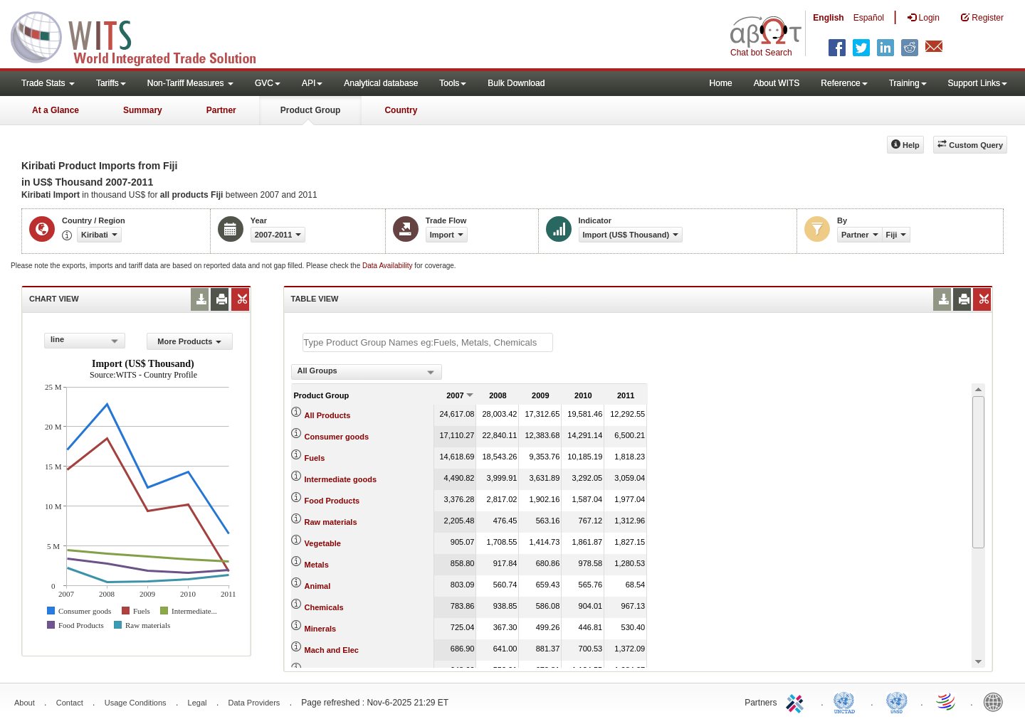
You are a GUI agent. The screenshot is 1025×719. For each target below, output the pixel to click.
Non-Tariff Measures (190, 83)
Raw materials (331, 522)
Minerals (321, 628)
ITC (797, 701)
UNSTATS (897, 701)
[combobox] (84, 340)
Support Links (977, 83)
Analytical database (381, 83)
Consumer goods (337, 436)
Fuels (315, 458)
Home (721, 83)
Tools (452, 83)
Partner (221, 110)
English (828, 18)
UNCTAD (847, 701)
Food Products (332, 500)
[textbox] (428, 342)
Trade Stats (48, 83)
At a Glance (55, 110)
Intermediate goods (341, 479)
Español (868, 18)
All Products (328, 415)
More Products (189, 341)
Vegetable (323, 543)
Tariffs (111, 83)
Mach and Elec (332, 650)
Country (400, 110)
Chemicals (324, 607)
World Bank (996, 701)
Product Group (310, 110)
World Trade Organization (946, 701)
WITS (142, 35)
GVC (267, 83)
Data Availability (388, 266)
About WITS (777, 83)
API (312, 83)
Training (908, 83)
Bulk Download (516, 83)
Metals (317, 564)
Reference (844, 83)
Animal (318, 586)
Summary (142, 110)
